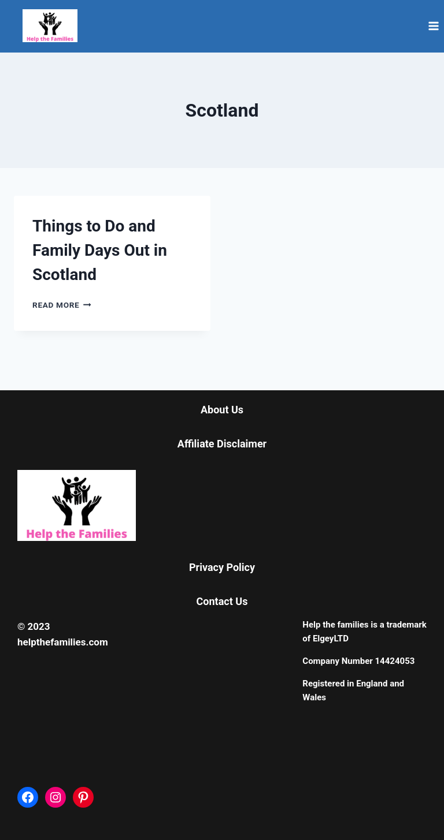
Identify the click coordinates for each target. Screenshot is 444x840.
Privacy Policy (222, 567)
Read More (61, 304)
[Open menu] (433, 26)
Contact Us (222, 601)
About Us (222, 410)
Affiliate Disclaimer (222, 444)
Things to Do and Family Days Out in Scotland (99, 250)
